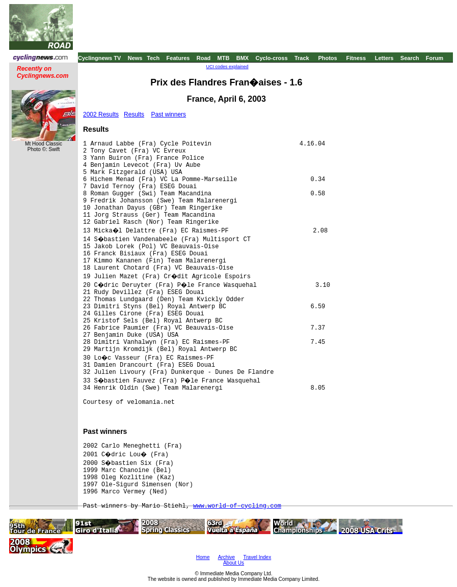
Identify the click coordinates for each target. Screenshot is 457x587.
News (135, 58)
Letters (384, 58)
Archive (226, 557)
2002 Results (101, 114)
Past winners (168, 114)
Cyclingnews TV (99, 58)
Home (203, 557)
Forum (434, 58)
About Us (233, 563)
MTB (224, 58)
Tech (153, 58)
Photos (327, 58)
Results (134, 114)
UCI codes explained (227, 66)
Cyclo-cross (272, 58)
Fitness (356, 58)
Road (204, 58)
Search (409, 58)
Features (178, 58)
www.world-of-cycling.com (237, 506)
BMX (242, 58)
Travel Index (258, 557)
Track (301, 58)
